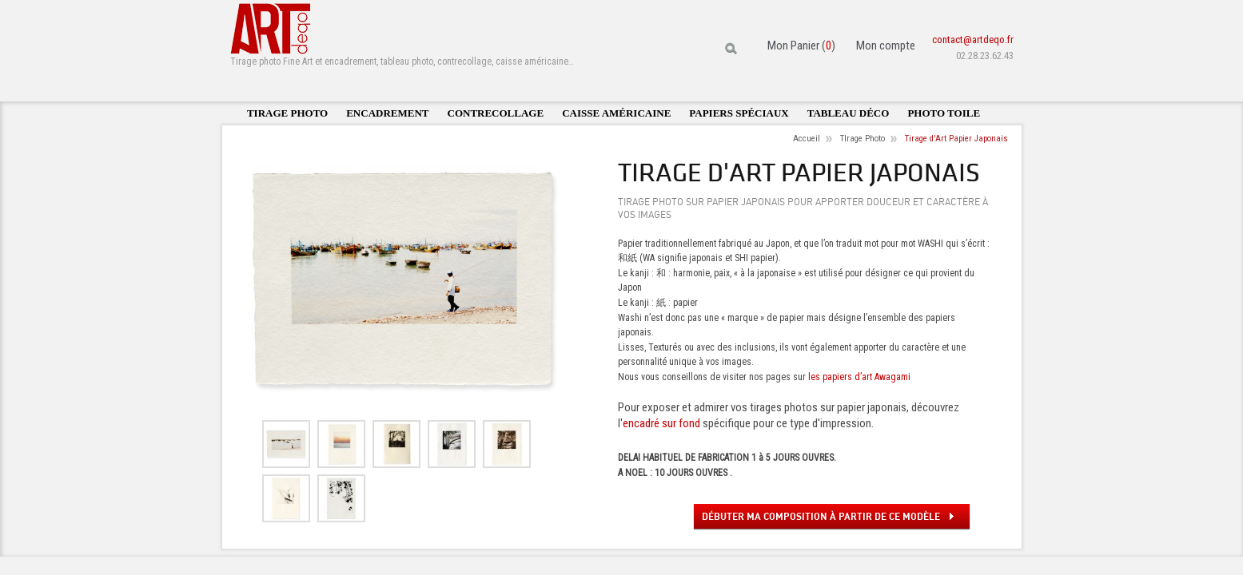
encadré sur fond (661, 423)
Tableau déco (848, 113)
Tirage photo (287, 113)
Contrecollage (496, 113)
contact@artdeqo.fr (973, 40)
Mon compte (885, 45)
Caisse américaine (616, 113)
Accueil (806, 138)
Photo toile (943, 113)
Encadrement (387, 113)
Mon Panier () (801, 45)
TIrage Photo (862, 138)
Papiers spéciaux (738, 113)
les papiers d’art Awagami (859, 377)
